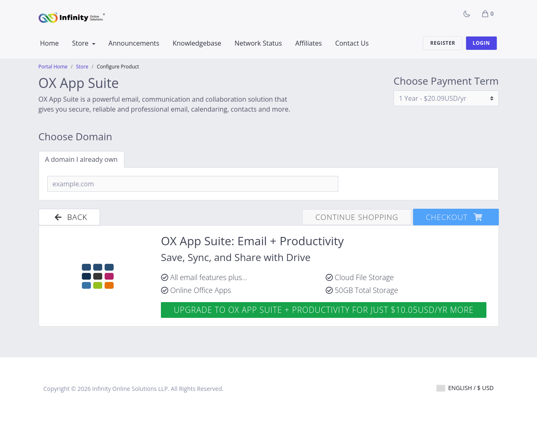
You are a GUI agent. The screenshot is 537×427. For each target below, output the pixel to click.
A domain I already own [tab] (81, 159)
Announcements (134, 43)
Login (481, 42)
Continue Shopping (356, 217)
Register (442, 42)
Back (69, 217)
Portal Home (53, 66)
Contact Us (352, 43)
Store (81, 43)
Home (49, 43)
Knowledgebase (197, 43)
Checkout (456, 217)
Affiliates (308, 43)
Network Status (258, 43)
